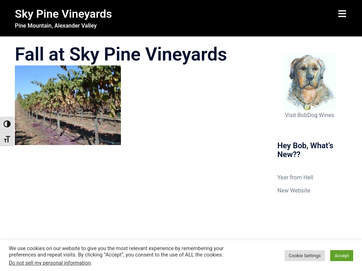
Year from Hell (295, 177)
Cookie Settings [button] (305, 255)
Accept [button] (341, 255)
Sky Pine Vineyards (63, 14)
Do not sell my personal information (50, 263)
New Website (294, 190)
